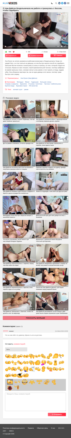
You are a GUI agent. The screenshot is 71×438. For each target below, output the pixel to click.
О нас (53, 428)
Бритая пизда (9, 86)
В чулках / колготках (35, 84)
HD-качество (33, 86)
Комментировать (37, 55)
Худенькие (34, 82)
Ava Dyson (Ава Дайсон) (29, 78)
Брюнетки (23, 84)
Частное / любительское (52, 84)
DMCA (11, 431)
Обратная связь (42, 428)
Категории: (11, 82)
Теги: (9, 89)
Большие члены (45, 82)
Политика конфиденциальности (14, 428)
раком (26, 89)
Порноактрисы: (13, 78)
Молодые (20, 82)
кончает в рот (17, 89)
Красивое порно (21, 86)
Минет (27, 82)
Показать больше (35, 318)
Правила (31, 428)
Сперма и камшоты (11, 84)
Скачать (59, 55)
